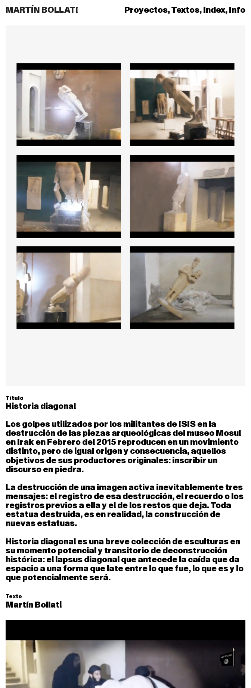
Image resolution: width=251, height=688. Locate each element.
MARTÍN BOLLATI (42, 10)
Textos (185, 10)
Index (214, 10)
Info (237, 10)
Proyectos (146, 10)
